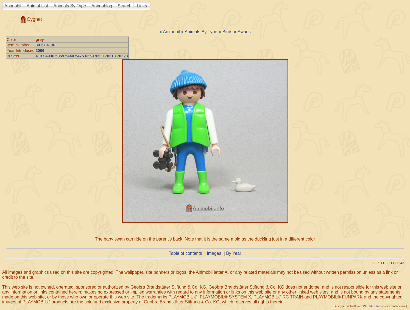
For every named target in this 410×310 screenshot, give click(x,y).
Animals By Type (70, 6)
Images (214, 253)
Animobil (12, 6)
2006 (39, 50)
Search (125, 6)
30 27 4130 (45, 45)
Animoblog (101, 6)
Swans (244, 31)
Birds (227, 31)
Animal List (37, 6)
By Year (233, 253)
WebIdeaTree (372, 306)
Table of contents (185, 253)
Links (142, 6)
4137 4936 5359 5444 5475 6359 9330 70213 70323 (81, 56)
